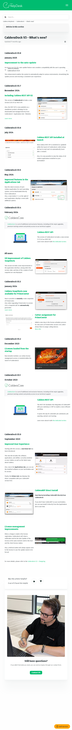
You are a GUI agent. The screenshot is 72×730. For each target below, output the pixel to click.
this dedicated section (59, 241)
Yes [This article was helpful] (34, 581)
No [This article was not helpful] (41, 581)
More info (38, 329)
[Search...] (36, 17)
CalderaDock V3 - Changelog (36, 561)
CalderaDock (20, 21)
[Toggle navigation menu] (67, 5)
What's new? (30, 21)
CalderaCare (11, 224)
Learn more (8, 118)
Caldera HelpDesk (8, 21)
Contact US (36, 673)
